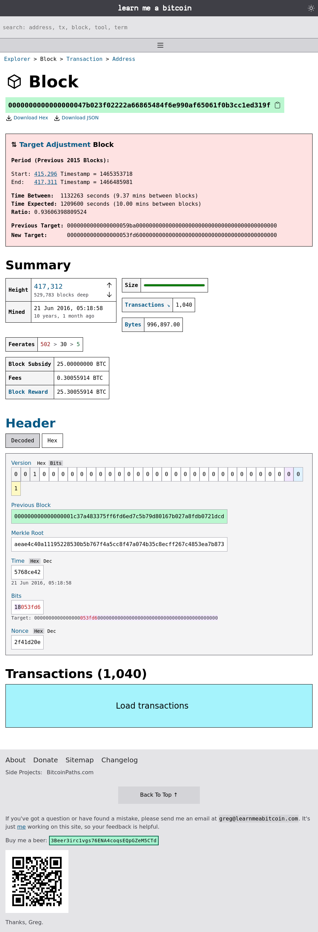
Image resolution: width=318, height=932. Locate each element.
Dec (48, 561)
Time (18, 561)
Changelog (119, 760)
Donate (45, 760)
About (15, 760)
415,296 (45, 174)
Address (123, 59)
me (21, 827)
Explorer (17, 59)
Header (30, 423)
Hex (53, 440)
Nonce (20, 631)
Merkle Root (27, 533)
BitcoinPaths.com (70, 772)
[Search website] (159, 27)
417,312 (48, 286)
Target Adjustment (55, 144)
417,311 (45, 182)
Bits (56, 463)
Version (21, 463)
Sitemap (80, 760)
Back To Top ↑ (159, 795)
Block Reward (28, 392)
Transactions (144, 305)
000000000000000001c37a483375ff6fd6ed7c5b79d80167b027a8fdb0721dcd (119, 516)
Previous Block (31, 505)
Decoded (22, 440)
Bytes (133, 324)
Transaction (84, 59)
